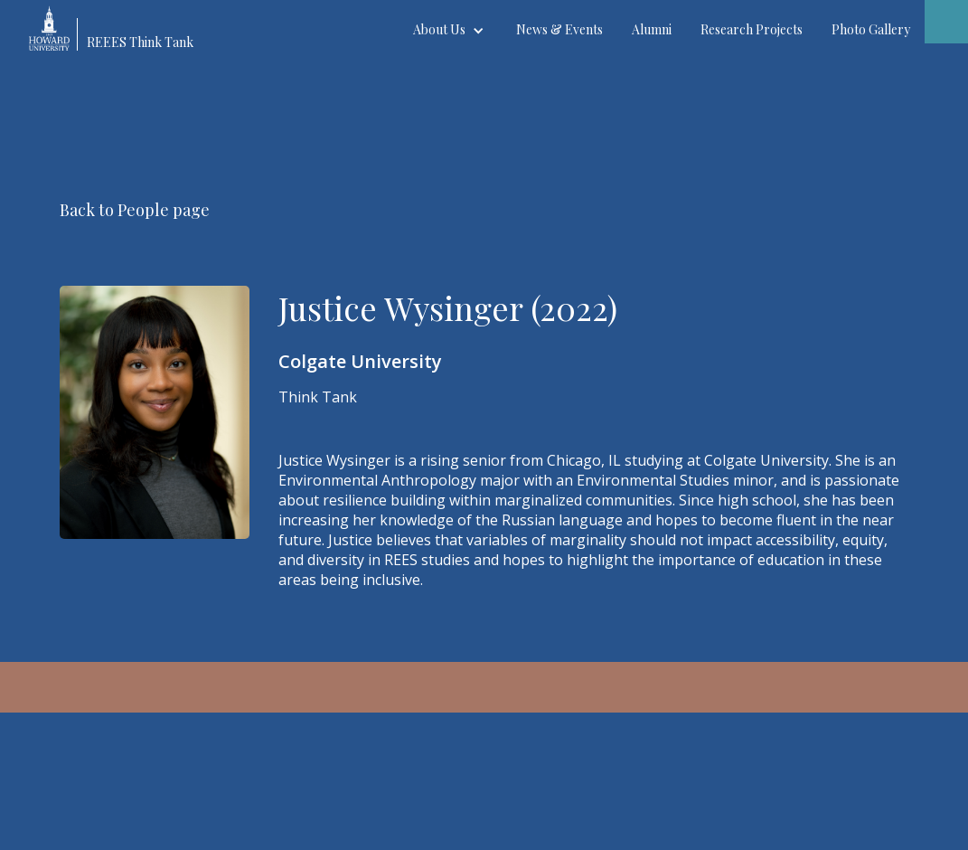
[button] (450, 30)
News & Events (559, 29)
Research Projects (751, 29)
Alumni (652, 29)
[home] (119, 25)
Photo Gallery (871, 29)
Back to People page (135, 210)
